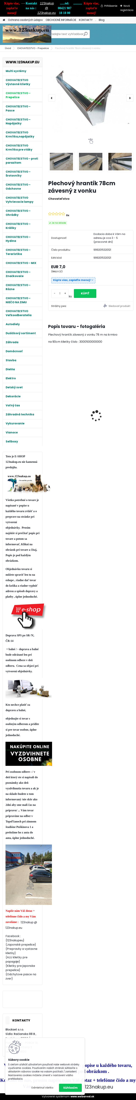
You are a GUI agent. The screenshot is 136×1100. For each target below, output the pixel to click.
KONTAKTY (86, 20)
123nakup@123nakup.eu (85, 1087)
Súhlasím (70, 1088)
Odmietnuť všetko (42, 1087)
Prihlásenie (110, 6)
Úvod (8, 48)
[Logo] (27, 34)
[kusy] (60, 293)
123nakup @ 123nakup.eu (46, 8)
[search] (86, 35)
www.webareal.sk (82, 1096)
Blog (101, 20)
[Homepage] (4, 20)
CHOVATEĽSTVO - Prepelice (33, 48)
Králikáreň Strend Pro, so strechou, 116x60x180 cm (67, 423)
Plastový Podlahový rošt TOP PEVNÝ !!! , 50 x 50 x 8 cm (111, 396)
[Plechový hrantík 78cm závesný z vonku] (90, 98)
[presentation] (51, 98)
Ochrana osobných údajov (25, 20)
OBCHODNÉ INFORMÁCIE (61, 20)
